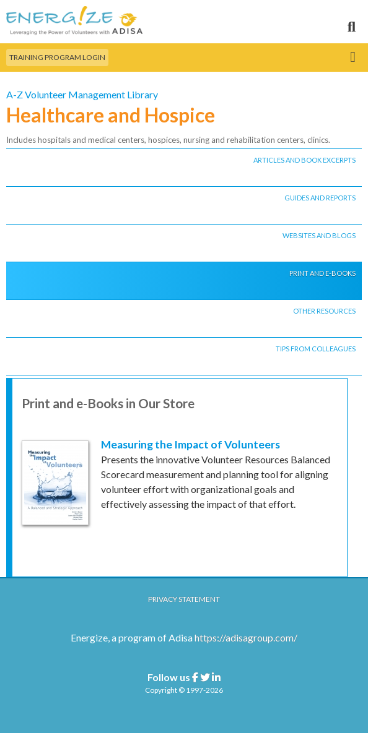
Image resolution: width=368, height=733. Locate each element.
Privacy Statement (184, 599)
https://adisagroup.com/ (246, 637)
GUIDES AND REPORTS (320, 198)
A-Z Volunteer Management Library (82, 94)
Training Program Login (57, 57)
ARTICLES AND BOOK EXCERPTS (304, 160)
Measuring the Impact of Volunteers (190, 444)
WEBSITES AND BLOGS (319, 235)
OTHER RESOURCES (324, 311)
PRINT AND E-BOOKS (322, 273)
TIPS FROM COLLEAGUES (316, 349)
